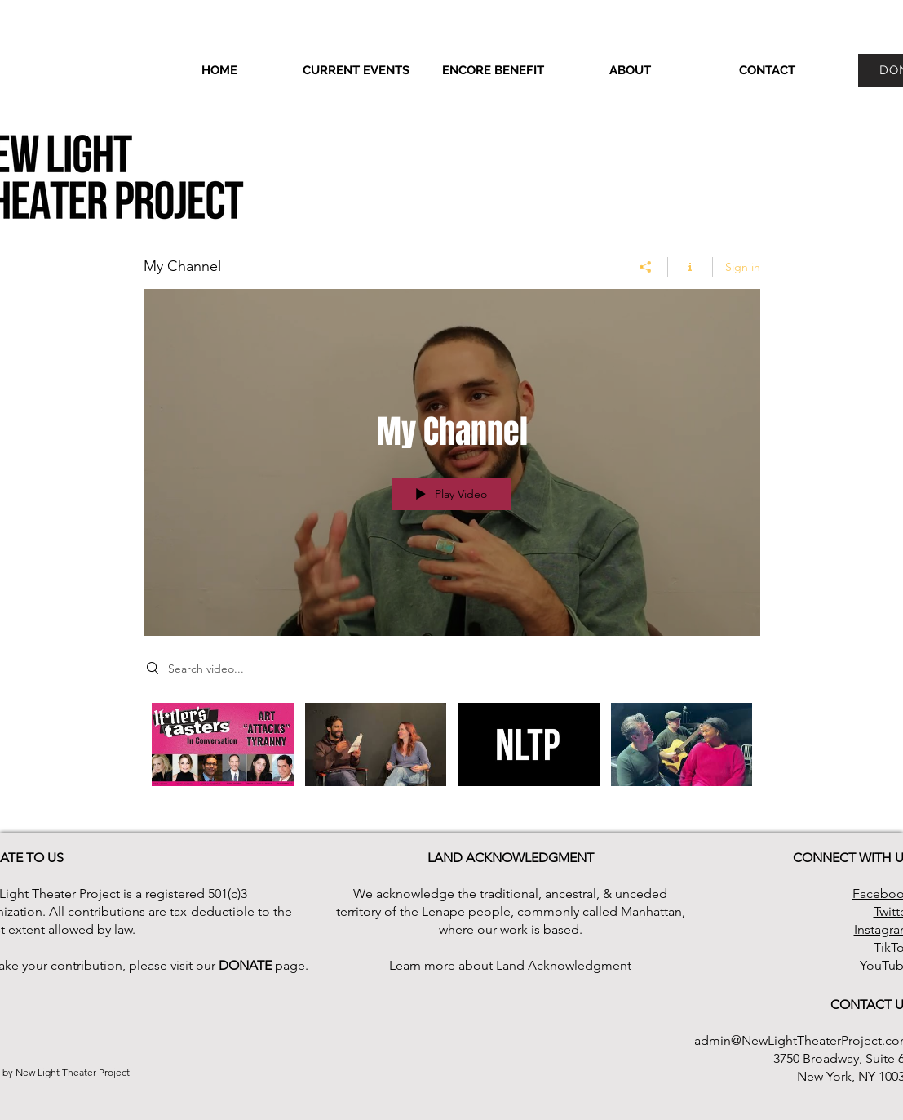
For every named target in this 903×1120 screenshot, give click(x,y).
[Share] (645, 267)
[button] (630, 70)
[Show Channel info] (690, 267)
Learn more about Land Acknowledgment (510, 965)
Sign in (742, 267)
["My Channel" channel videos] (452, 755)
